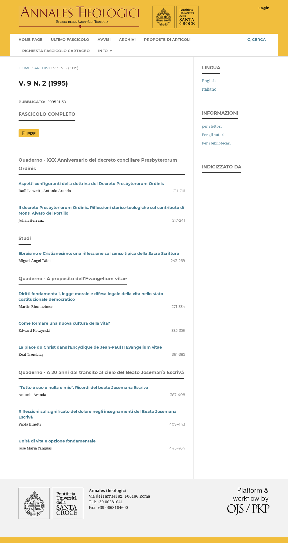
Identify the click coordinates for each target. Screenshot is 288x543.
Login (263, 8)
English (209, 80)
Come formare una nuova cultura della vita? (64, 323)
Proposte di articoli (167, 39)
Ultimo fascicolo (70, 39)
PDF (30, 133)
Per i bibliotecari (216, 143)
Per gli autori (213, 134)
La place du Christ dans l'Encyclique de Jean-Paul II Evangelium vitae (90, 347)
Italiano (209, 89)
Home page (30, 39)
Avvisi (104, 39)
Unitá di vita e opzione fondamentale (57, 441)
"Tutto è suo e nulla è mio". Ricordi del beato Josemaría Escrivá (83, 387)
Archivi (127, 39)
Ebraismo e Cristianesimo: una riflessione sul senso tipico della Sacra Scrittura (99, 253)
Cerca (257, 39)
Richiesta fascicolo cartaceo (56, 50)
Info (103, 50)
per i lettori (212, 126)
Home (25, 68)
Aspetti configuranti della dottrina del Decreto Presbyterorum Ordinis (91, 183)
